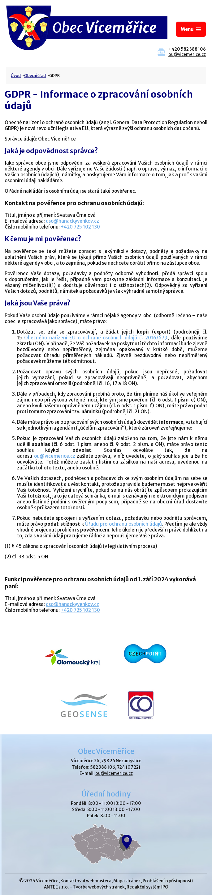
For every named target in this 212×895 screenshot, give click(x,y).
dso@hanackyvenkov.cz (72, 221)
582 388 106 (102, 767)
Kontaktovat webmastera (85, 881)
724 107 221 (129, 767)
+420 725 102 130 (80, 227)
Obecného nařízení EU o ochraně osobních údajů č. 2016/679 (95, 338)
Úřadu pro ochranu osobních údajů (123, 524)
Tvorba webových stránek (99, 887)
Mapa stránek (127, 881)
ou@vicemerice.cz (187, 54)
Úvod (16, 75)
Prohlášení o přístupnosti (168, 881)
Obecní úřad (35, 75)
